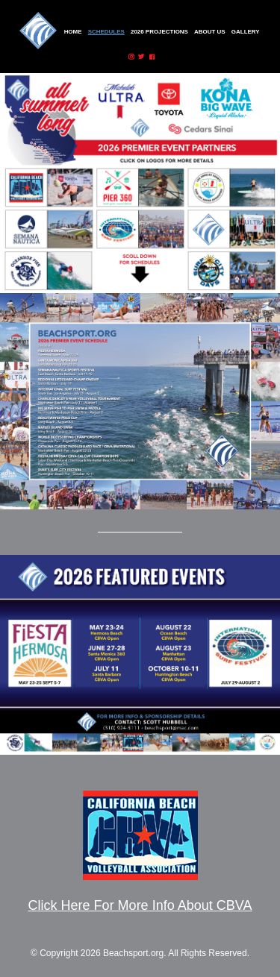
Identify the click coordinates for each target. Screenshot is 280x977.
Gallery (245, 31)
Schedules (106, 31)
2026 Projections (159, 31)
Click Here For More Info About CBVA (140, 905)
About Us (209, 31)
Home (73, 31)
